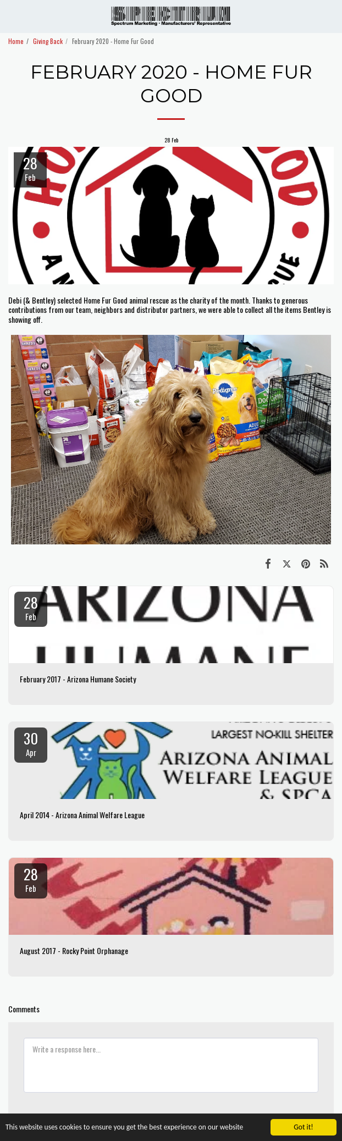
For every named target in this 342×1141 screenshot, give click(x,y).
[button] (12, 16)
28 (30, 607)
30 (30, 742)
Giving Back (48, 41)
